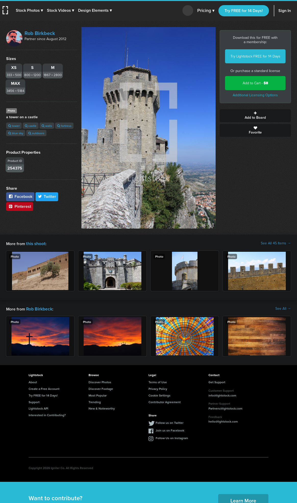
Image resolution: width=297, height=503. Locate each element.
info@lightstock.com (222, 394)
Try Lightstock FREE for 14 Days (255, 56)
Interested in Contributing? (47, 414)
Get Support (216, 381)
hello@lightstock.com (223, 420)
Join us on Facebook (170, 429)
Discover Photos (100, 381)
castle (30, 126)
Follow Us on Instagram (172, 437)
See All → (283, 308)
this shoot (35, 243)
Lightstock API (38, 407)
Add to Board (255, 115)
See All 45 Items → (276, 243)
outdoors (36, 133)
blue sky (15, 133)
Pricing (205, 10)
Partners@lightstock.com (225, 407)
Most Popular (98, 394)
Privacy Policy (157, 388)
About (33, 381)
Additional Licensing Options (255, 95)
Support (34, 401)
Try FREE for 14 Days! (244, 11)
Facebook (20, 196)
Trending (95, 401)
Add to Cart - (255, 83)
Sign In (284, 11)
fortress (64, 126)
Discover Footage (101, 388)
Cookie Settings (159, 394)
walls (47, 126)
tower (14, 126)
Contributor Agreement (164, 401)
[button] (29, 10)
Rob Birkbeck (39, 33)
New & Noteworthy (102, 407)
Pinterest (19, 206)
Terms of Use (157, 381)
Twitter (47, 196)
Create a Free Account (44, 388)
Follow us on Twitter (169, 422)
